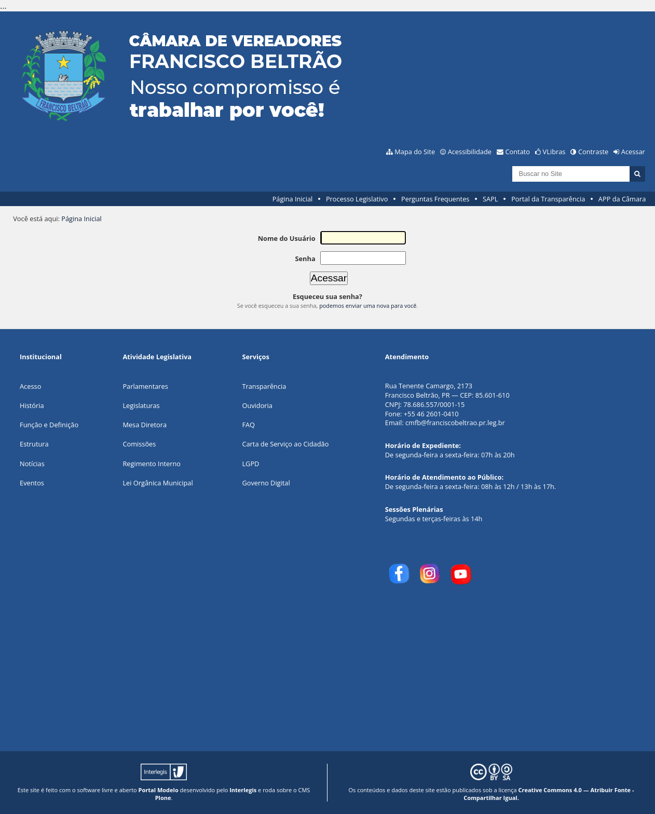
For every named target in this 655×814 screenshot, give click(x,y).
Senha (305, 258)
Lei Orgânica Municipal (157, 482)
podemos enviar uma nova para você (367, 305)
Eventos (32, 482)
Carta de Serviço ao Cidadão (285, 444)
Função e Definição (49, 424)
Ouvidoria (257, 405)
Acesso (30, 386)
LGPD (250, 463)
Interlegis (242, 790)
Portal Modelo (159, 790)
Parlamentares (145, 386)
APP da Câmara (622, 199)
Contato (518, 151)
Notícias (32, 463)
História (32, 405)
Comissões (139, 444)
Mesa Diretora (144, 424)
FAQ (248, 424)
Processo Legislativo (357, 199)
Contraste (593, 151)
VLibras (554, 151)
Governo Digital (266, 482)
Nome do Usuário (287, 238)
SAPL (490, 199)
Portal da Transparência (548, 199)
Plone (163, 798)
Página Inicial (292, 199)
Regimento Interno (151, 463)
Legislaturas (140, 405)
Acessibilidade (470, 151)
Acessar (633, 151)
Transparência (264, 386)
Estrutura (34, 444)
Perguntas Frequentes (435, 199)
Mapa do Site (414, 151)
